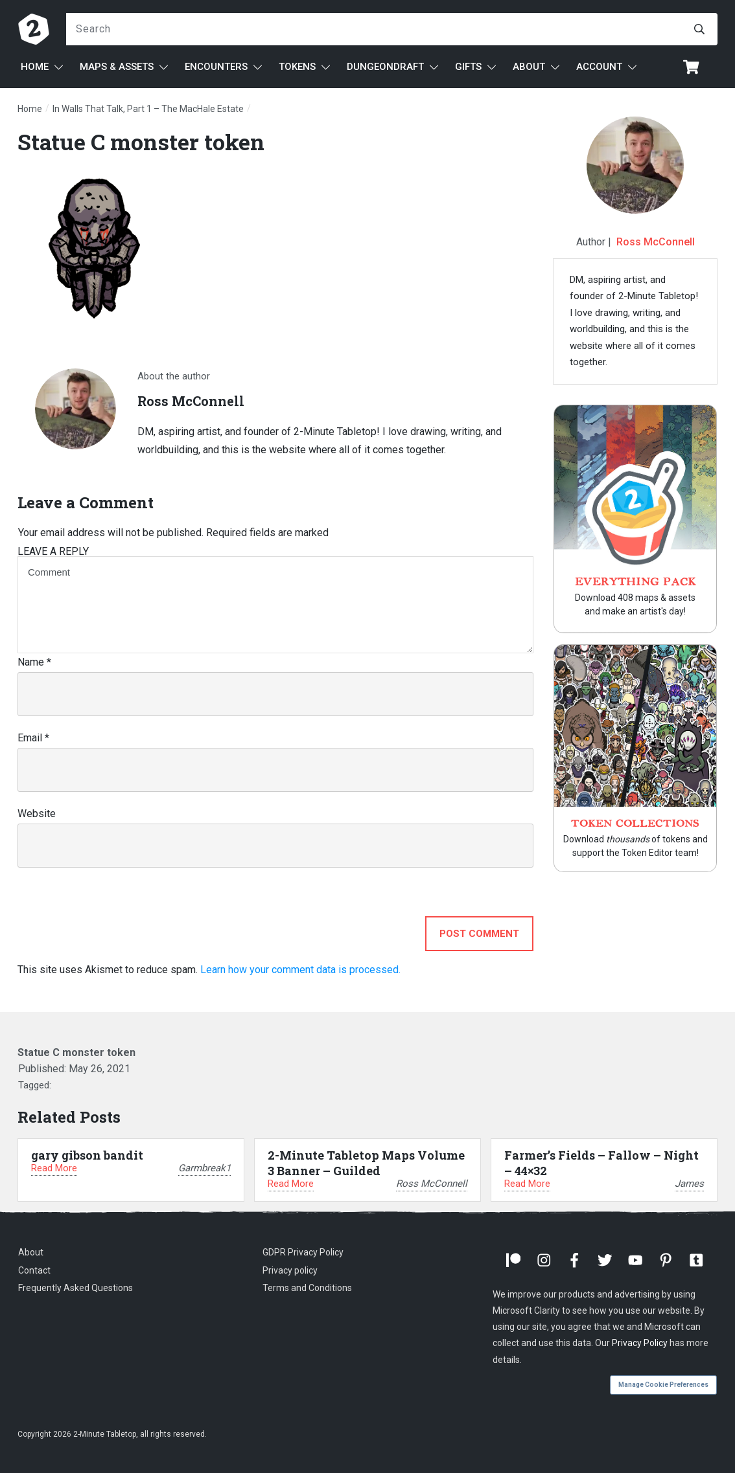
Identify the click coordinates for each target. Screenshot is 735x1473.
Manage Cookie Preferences (663, 1384)
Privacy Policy (640, 1343)
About (30, 1252)
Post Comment (479, 933)
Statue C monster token (141, 141)
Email (33, 738)
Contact (34, 1270)
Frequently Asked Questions (75, 1288)
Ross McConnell (655, 242)
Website (37, 813)
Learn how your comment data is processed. (300, 969)
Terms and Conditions (307, 1288)
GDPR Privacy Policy (303, 1252)
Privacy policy (290, 1270)
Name (34, 662)
